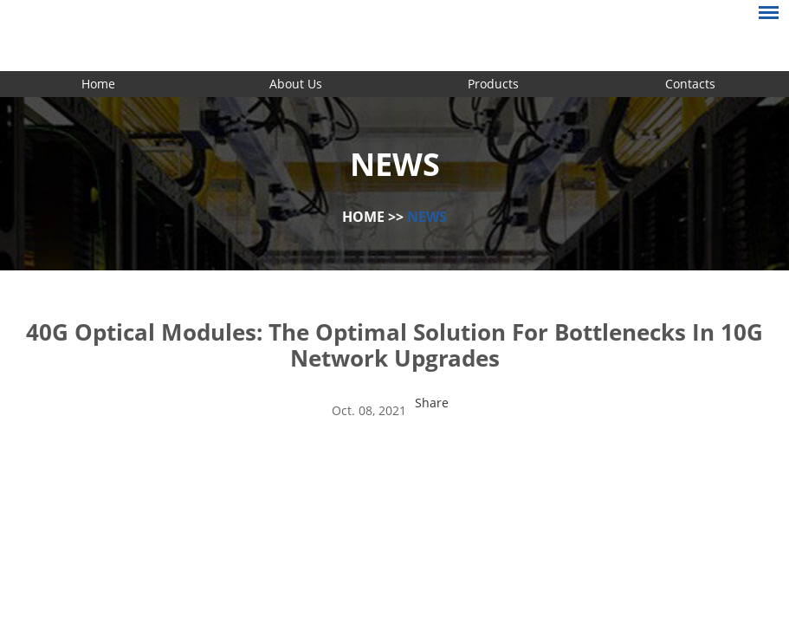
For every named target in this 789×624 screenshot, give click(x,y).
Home (98, 83)
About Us (295, 83)
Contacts (690, 83)
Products (493, 83)
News (427, 216)
